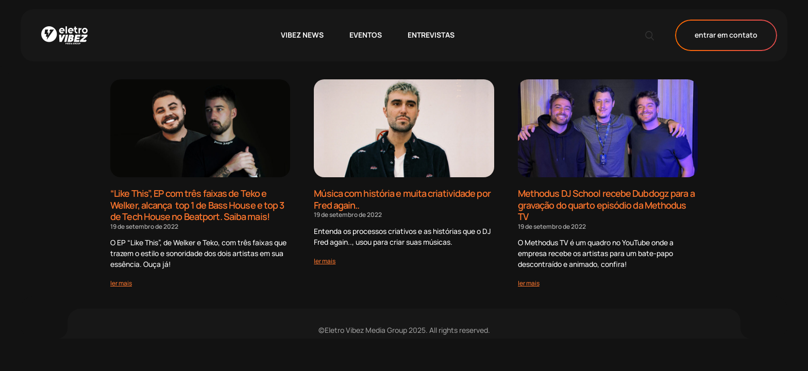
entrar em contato (726, 35)
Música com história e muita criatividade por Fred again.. (402, 199)
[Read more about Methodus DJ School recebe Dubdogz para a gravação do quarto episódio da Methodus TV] (529, 283)
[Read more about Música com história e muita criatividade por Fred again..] (324, 261)
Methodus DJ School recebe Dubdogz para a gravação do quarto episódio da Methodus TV (606, 205)
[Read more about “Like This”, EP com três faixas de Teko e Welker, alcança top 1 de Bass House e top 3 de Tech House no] (121, 283)
